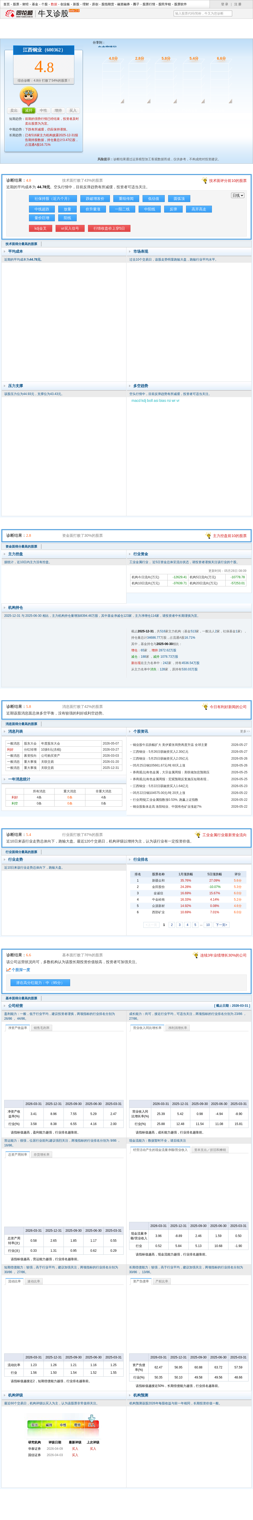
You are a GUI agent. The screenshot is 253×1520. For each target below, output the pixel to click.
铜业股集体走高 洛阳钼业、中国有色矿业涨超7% (167, 806)
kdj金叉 (41, 228)
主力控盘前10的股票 (230, 536)
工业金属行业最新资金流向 (224, 835)
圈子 (136, 4)
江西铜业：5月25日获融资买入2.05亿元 (160, 758)
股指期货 (107, 4)
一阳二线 (122, 209)
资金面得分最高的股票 (21, 546)
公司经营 (15, 1006)
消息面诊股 (163, 110)
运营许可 (160, 1514)
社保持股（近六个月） (53, 198)
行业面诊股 (190, 110)
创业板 (65, 4)
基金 (35, 4)
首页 (6, 4)
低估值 (153, 198)
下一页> (221, 925)
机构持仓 (15, 607)
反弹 (173, 209)
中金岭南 (158, 899)
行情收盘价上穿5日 (109, 228)
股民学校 (164, 4)
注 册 (237, 4)
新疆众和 (158, 880)
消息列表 (15, 731)
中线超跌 (42, 209)
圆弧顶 (179, 198)
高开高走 (199, 209)
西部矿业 (158, 912)
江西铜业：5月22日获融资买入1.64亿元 (160, 786)
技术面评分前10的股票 (228, 180)
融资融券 (123, 4)
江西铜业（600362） (44, 50)
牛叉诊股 (58, 13)
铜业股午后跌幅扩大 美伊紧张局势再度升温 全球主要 (170, 745)
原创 (95, 4)
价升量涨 (93, 209)
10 (208, 925)
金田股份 (158, 887)
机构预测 (140, 1395)
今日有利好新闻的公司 (228, 707)
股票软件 (180, 4)
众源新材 (158, 906)
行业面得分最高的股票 (21, 852)
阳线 (67, 218)
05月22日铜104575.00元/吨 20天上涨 (159, 793)
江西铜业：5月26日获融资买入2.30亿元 (160, 752)
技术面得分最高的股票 (21, 244)
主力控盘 (15, 554)
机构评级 (15, 1395)
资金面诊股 (135, 110)
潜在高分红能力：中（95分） (40, 983)
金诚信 (158, 893)
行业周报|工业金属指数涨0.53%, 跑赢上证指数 (165, 800)
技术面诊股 (108, 110)
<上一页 (151, 925)
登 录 (224, 4)
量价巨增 (42, 218)
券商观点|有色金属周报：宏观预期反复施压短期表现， (171, 779)
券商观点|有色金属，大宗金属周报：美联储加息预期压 (171, 772)
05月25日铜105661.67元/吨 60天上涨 (159, 765)
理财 (85, 4)
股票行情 (149, 4)
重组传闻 (126, 198)
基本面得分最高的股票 (21, 998)
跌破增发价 (95, 198)
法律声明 (140, 1514)
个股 (44, 4)
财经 (25, 4)
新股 (76, 4)
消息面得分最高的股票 (21, 724)
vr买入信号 (70, 228)
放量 (67, 209)
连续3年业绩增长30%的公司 (223, 955)
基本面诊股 (217, 110)
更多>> (245, 731)
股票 (16, 4)
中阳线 (149, 209)
